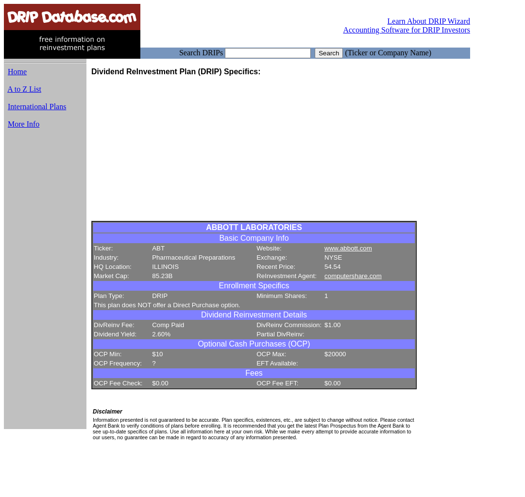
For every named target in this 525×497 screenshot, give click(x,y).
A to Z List (24, 89)
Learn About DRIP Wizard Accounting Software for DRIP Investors (406, 25)
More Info (23, 124)
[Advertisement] (45, 283)
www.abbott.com (348, 248)
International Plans (37, 106)
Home (17, 71)
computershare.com (353, 276)
